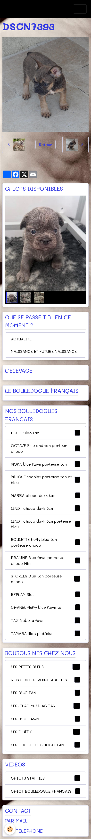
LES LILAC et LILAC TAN (45, 706)
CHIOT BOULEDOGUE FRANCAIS (45, 791)
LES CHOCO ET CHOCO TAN (45, 745)
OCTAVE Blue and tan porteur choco (45, 448)
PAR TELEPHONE (24, 831)
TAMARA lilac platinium (45, 633)
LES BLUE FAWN (45, 719)
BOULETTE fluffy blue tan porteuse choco (45, 542)
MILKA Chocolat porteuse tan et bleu (45, 479)
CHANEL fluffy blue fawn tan (45, 607)
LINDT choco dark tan (45, 508)
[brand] (28, 9)
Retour (45, 144)
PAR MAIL (16, 820)
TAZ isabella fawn (45, 620)
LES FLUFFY (45, 732)
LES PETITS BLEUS (45, 667)
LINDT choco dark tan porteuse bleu (45, 523)
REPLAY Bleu (45, 594)
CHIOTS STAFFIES (45, 778)
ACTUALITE (21, 338)
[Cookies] (9, 829)
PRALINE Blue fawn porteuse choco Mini (45, 560)
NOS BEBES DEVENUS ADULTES (45, 680)
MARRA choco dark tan (45, 495)
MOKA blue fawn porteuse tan (45, 464)
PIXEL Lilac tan (45, 433)
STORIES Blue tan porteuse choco (45, 578)
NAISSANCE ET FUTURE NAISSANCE (44, 351)
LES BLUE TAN (45, 693)
